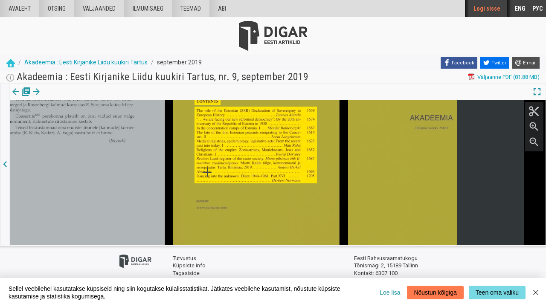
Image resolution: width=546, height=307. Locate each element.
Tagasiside (186, 273)
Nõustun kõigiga (435, 292)
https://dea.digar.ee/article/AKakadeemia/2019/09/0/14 (79, 121)
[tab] (21, 97)
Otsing (57, 8)
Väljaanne (21, 97)
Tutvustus (184, 258)
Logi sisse (486, 8)
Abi (222, 8)
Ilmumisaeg (148, 8)
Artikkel (59, 97)
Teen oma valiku (497, 292)
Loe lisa (390, 292)
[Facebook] (459, 63)
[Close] (536, 292)
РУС (537, 8)
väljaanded (99, 8)
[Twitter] (494, 63)
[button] (73, 98)
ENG (520, 8)
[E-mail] (526, 63)
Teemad (190, 8)
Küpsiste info (189, 265)
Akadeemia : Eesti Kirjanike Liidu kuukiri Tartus (86, 62)
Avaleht (20, 8)
